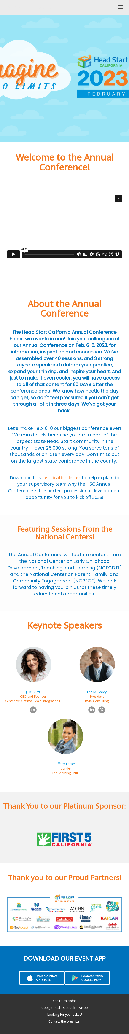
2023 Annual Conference (27, 7)
